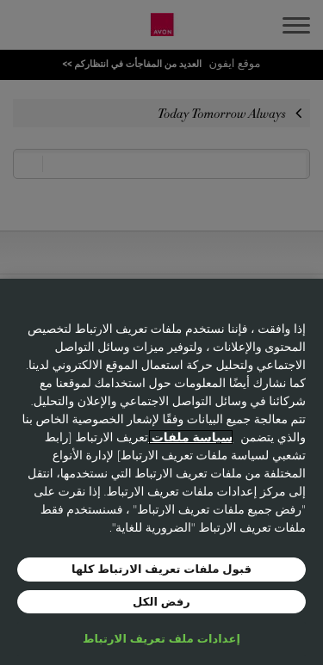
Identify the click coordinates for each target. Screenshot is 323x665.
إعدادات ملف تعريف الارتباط (161, 638)
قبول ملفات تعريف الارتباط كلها (161, 569)
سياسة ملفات (190, 437)
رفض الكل (161, 601)
